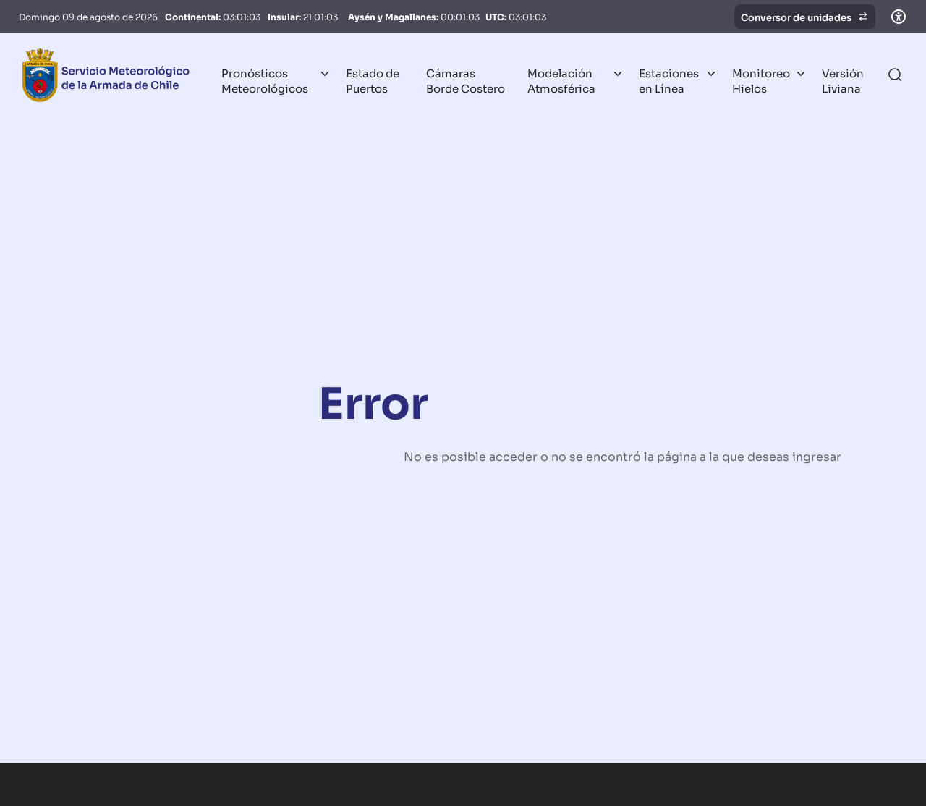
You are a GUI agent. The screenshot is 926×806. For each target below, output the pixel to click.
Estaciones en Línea (669, 80)
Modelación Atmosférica (561, 80)
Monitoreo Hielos (761, 80)
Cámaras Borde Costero (465, 80)
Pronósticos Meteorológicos (264, 80)
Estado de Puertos (372, 80)
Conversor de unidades (805, 17)
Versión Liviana (843, 80)
